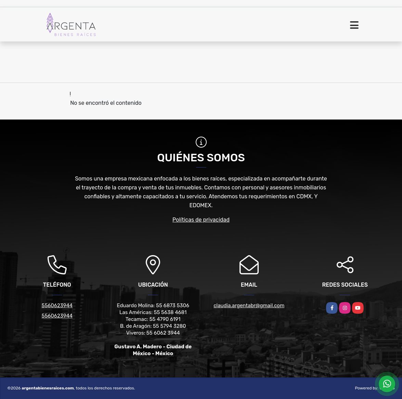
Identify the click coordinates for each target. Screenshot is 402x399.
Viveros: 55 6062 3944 (153, 333)
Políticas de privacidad (201, 219)
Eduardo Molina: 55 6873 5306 (153, 305)
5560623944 (57, 305)
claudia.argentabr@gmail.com (248, 305)
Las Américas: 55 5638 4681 (153, 312)
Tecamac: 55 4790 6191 (153, 319)
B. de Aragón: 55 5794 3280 (153, 326)
